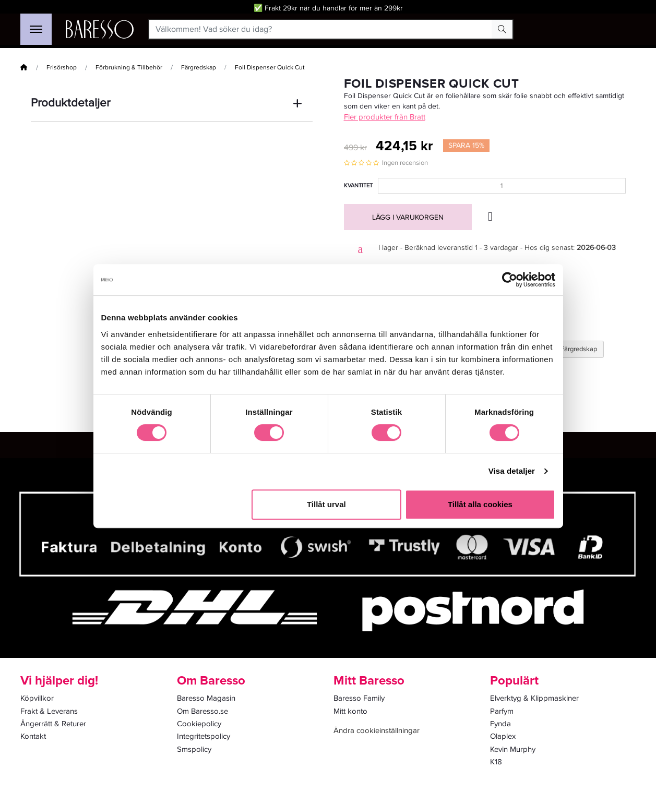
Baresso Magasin (206, 698)
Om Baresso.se (202, 711)
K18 (496, 761)
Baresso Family (359, 698)
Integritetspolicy (203, 736)
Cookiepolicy (199, 723)
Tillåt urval (326, 504)
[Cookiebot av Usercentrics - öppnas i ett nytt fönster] (509, 279)
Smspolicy (194, 749)
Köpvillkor (37, 698)
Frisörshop (61, 67)
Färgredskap (198, 67)
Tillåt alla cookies (480, 504)
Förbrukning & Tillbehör (129, 67)
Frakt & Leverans (49, 711)
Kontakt (33, 736)
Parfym (502, 711)
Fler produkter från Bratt (384, 117)
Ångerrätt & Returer (53, 723)
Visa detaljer (511, 470)
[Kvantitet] (502, 186)
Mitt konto (350, 711)
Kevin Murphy (512, 749)
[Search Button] (502, 29)
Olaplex (503, 736)
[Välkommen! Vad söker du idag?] (320, 29)
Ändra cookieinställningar (376, 730)
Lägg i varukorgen (408, 217)
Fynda (500, 723)
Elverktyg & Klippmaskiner (534, 698)
